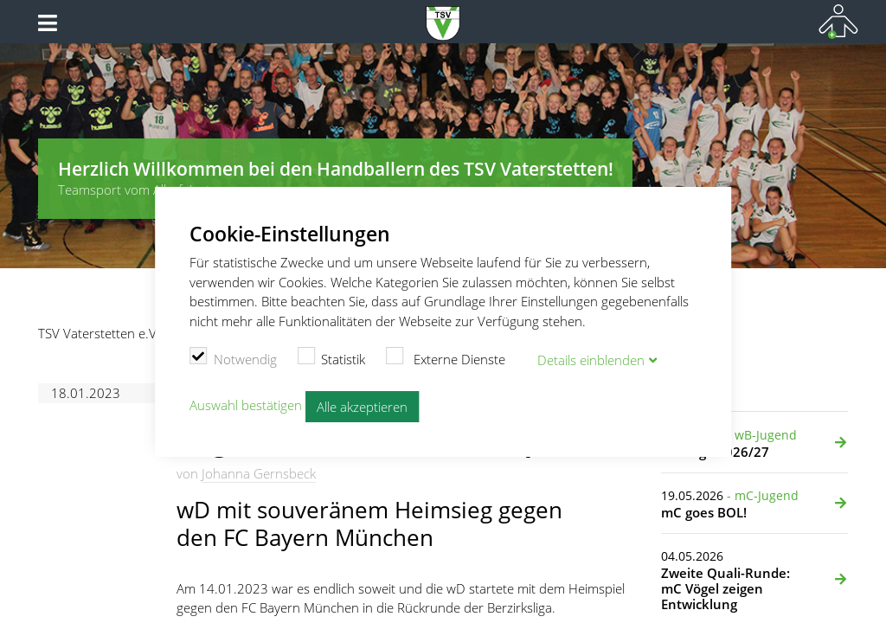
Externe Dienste (445, 357)
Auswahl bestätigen (245, 405)
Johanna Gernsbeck (259, 473)
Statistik (332, 357)
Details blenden (591, 360)
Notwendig (233, 357)
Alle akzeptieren (362, 406)
